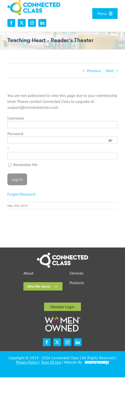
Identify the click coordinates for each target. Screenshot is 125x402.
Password (15, 133)
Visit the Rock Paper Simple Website (96, 362)
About (28, 273)
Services (76, 273)
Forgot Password (21, 194)
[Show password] (110, 140)
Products (77, 282)
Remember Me (22, 164)
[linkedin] (42, 23)
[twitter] (22, 23)
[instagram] (32, 23)
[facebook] (11, 23)
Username (15, 118)
